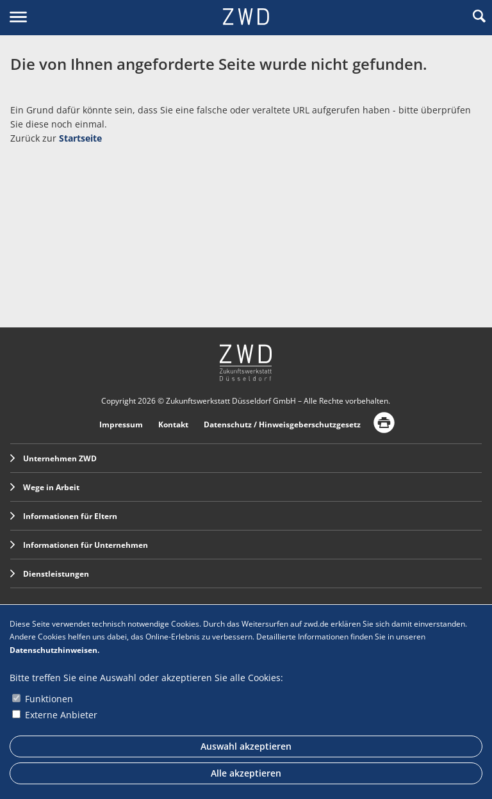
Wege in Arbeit (44, 487)
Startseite (80, 138)
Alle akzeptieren (246, 773)
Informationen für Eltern (63, 516)
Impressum (121, 424)
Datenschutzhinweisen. (54, 650)
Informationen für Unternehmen (79, 545)
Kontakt (173, 424)
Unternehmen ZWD (53, 458)
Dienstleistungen (49, 573)
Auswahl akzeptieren (246, 746)
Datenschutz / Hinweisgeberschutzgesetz (282, 424)
